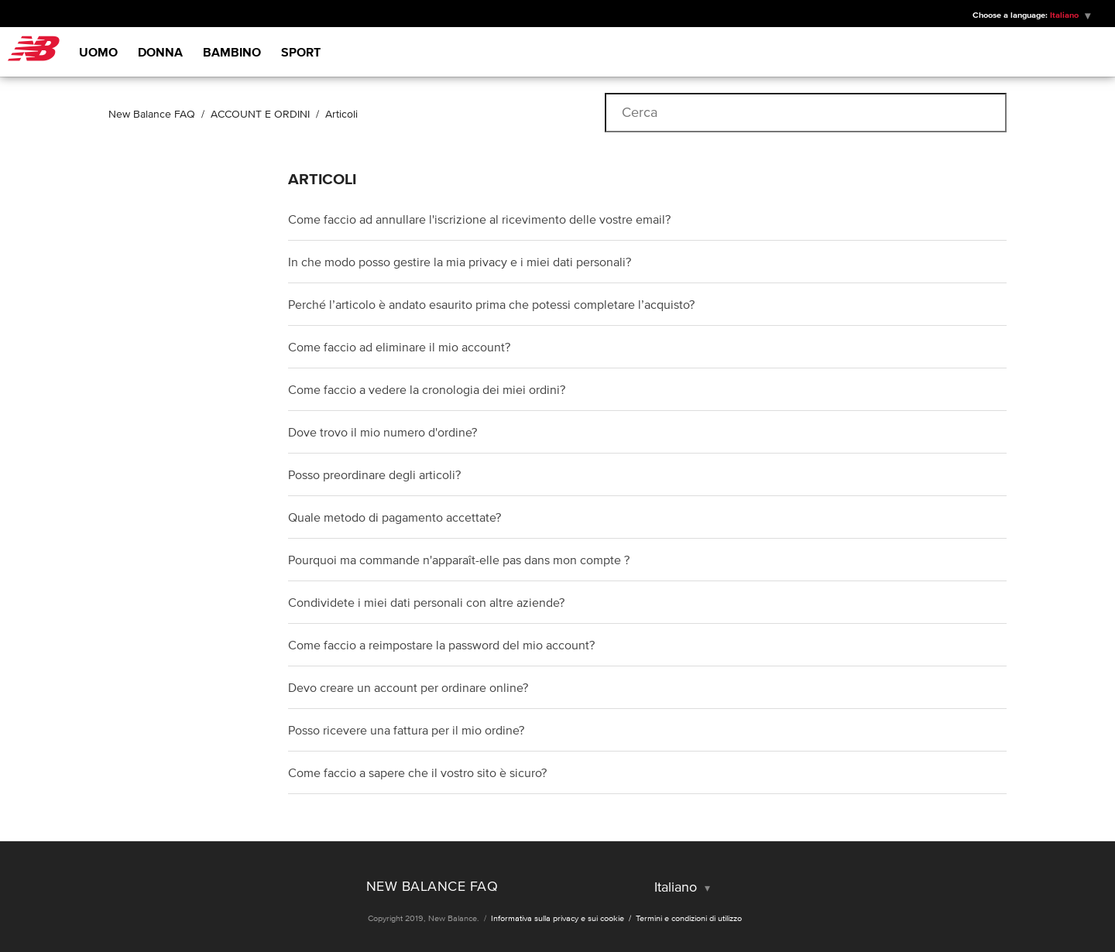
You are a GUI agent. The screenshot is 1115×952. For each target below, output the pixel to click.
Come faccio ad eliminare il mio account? (399, 347)
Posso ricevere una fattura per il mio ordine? (406, 730)
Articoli (341, 114)
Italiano (1065, 14)
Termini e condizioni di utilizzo (689, 918)
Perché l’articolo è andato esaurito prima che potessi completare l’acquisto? (491, 304)
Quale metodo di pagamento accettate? (394, 517)
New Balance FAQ (151, 114)
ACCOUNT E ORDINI (260, 114)
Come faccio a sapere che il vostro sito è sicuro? (417, 772)
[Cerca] (806, 112)
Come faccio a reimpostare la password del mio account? (441, 645)
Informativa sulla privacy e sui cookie (558, 918)
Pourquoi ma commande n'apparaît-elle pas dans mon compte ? (459, 560)
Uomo (98, 52)
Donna (160, 52)
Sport (301, 52)
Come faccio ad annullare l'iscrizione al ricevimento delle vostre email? (479, 219)
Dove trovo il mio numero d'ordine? (382, 432)
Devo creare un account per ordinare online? (408, 687)
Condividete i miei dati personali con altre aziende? (426, 602)
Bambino (232, 52)
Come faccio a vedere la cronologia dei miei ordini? (426, 389)
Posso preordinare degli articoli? (374, 474)
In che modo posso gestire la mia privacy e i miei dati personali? (459, 262)
